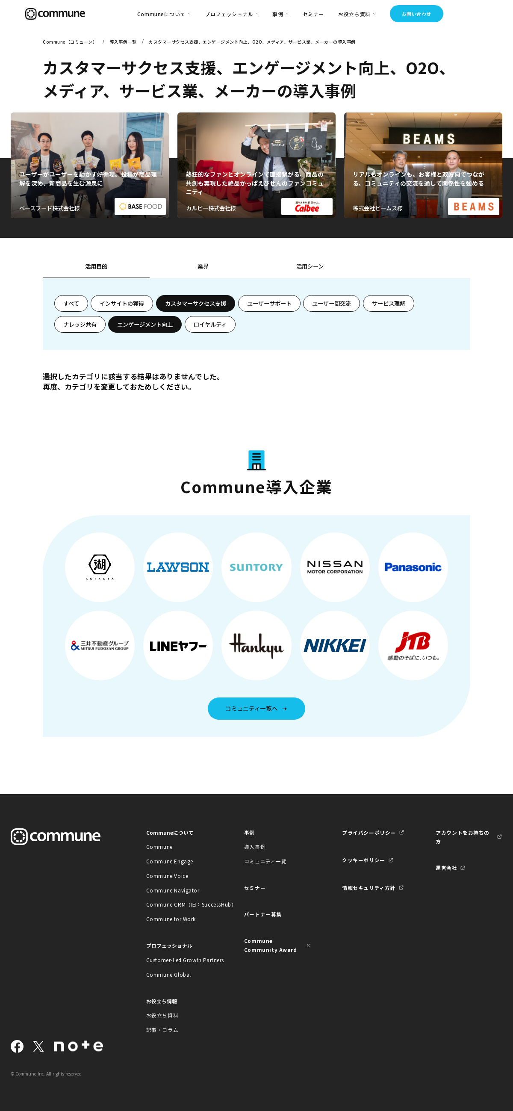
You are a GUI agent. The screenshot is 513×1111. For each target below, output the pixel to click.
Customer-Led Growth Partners (179, 959)
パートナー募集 (263, 914)
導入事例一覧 (122, 41)
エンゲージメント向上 (145, 324)
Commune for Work (171, 918)
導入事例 (254, 846)
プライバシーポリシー (369, 832)
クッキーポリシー (363, 859)
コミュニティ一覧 (265, 861)
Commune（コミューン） (70, 41)
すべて (71, 303)
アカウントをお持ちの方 (462, 837)
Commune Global (168, 974)
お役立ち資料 (162, 1015)
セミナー (313, 14)
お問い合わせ (416, 13)
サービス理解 (388, 303)
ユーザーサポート (269, 303)
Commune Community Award (270, 945)
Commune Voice (167, 875)
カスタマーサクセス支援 (195, 303)
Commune (159, 846)
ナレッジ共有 (80, 324)
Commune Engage (169, 861)
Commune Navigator (173, 890)
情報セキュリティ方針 (368, 887)
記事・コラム (162, 1029)
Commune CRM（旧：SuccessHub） (179, 904)
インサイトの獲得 (122, 303)
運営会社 (446, 867)
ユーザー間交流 (331, 303)
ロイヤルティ (210, 324)
